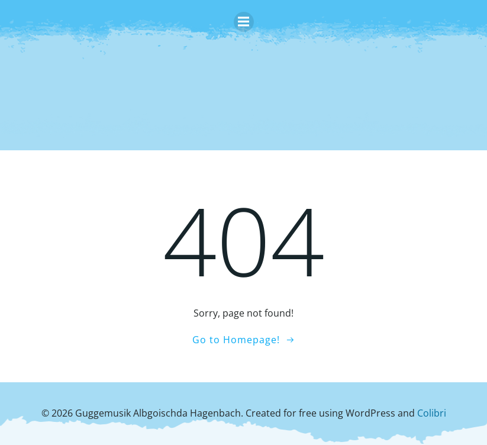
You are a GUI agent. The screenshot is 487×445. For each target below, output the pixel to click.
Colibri (431, 413)
